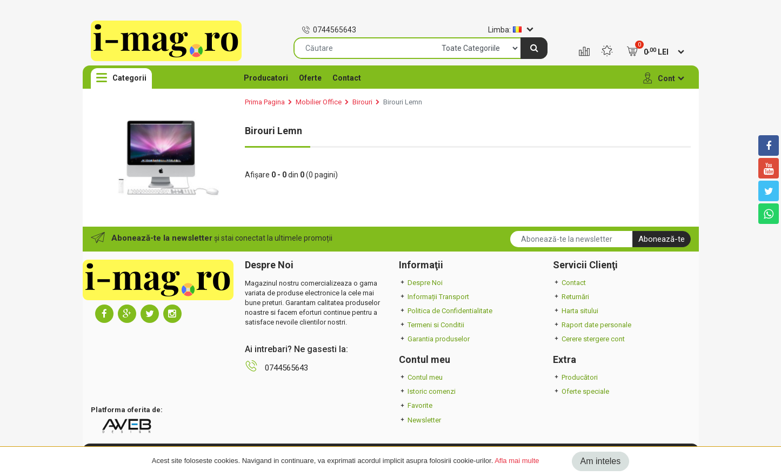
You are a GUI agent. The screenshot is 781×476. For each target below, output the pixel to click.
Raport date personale (592, 325)
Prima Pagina (265, 102)
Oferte (310, 78)
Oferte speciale (581, 391)
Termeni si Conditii (431, 325)
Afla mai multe (517, 461)
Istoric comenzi (427, 391)
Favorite (415, 405)
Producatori (266, 78)
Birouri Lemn (402, 102)
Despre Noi (421, 283)
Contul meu (421, 377)
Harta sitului (575, 311)
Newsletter (420, 420)
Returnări (571, 297)
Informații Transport (434, 297)
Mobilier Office (319, 102)
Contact (346, 78)
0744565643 (329, 29)
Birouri (362, 102)
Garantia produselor (434, 339)
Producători (575, 377)
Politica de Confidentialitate (445, 311)
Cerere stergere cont (589, 339)
